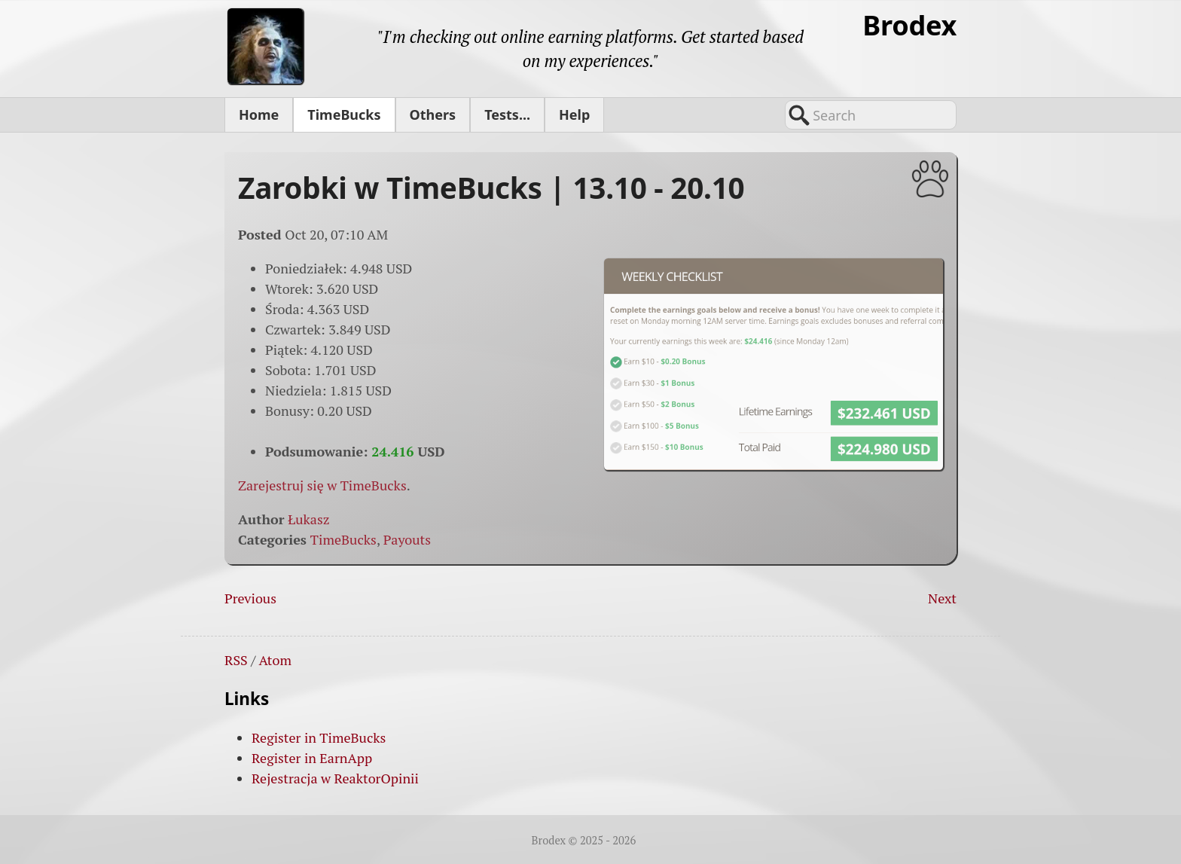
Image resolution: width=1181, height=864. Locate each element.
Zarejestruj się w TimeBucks (322, 485)
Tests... (507, 114)
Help (574, 114)
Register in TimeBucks (319, 737)
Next (942, 598)
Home (259, 114)
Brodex (909, 25)
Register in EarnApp (312, 758)
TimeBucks (343, 114)
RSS (236, 660)
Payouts (407, 539)
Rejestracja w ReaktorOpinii (335, 778)
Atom (274, 660)
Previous (250, 598)
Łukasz (308, 519)
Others (433, 114)
